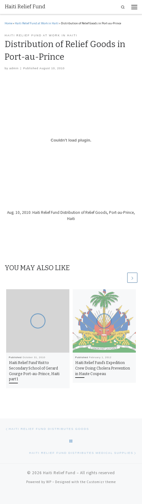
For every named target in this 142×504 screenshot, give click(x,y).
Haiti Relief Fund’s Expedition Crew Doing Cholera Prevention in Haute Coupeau (102, 368)
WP (48, 482)
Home (8, 23)
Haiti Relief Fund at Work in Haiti (37, 23)
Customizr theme (101, 482)
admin (13, 68)
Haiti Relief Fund (59, 472)
